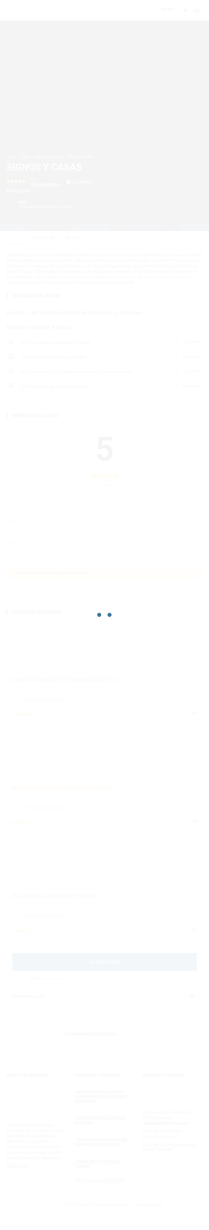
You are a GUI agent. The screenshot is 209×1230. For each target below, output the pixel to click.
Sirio (45, 204)
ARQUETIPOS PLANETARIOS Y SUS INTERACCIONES (62, 787)
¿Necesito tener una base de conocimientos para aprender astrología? (101, 1096)
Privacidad (164, 1149)
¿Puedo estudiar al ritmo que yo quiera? (100, 1120)
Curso (25, 157)
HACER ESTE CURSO (104, 962)
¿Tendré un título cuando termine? (97, 1164)
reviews (73, 237)
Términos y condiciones (178, 1144)
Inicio (17, 237)
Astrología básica (49, 157)
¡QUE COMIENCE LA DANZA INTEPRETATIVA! (55, 895)
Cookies (148, 1149)
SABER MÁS (17, 1166)
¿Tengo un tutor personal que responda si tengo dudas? (101, 1142)
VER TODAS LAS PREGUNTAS (100, 1180)
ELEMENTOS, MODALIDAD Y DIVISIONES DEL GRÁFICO (64, 679)
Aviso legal (150, 1144)
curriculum (44, 237)
